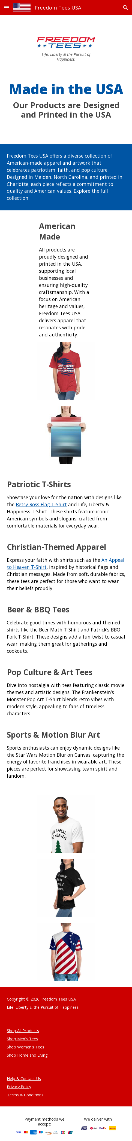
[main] (66, 56)
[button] (6, 7)
